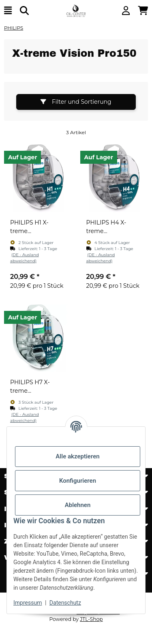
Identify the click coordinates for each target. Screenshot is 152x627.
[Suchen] (24, 10)
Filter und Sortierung (76, 101)
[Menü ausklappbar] (8, 10)
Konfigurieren (77, 480)
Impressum (27, 602)
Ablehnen (78, 505)
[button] (126, 10)
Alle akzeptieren (77, 456)
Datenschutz (65, 602)
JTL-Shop (91, 619)
